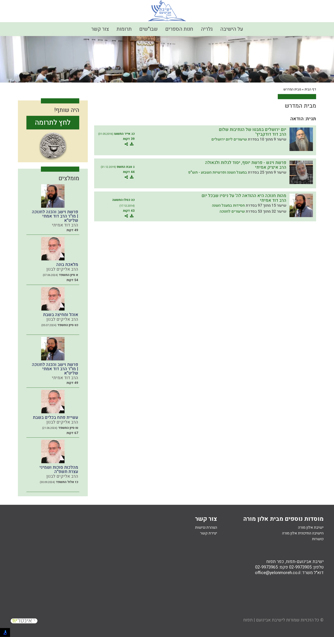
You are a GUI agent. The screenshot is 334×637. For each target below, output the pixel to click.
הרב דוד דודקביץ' (270, 134)
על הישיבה (231, 29)
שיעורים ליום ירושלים (229, 139)
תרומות (124, 29)
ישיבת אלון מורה (311, 527)
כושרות (318, 539)
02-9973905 (300, 567)
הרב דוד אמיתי (273, 200)
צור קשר (100, 29)
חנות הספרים (179, 29)
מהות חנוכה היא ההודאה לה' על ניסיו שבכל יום (244, 196)
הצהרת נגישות (206, 527)
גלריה (207, 29)
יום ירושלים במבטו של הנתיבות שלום (252, 129)
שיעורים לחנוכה (232, 211)
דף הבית (310, 89)
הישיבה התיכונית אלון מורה (303, 533)
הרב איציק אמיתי (270, 167)
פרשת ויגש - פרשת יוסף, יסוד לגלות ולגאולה (245, 163)
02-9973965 (266, 567)
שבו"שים (148, 29)
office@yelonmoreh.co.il (277, 573)
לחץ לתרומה (53, 122)
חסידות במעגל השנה (228, 205)
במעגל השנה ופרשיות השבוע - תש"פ (217, 172)
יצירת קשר (208, 533)
